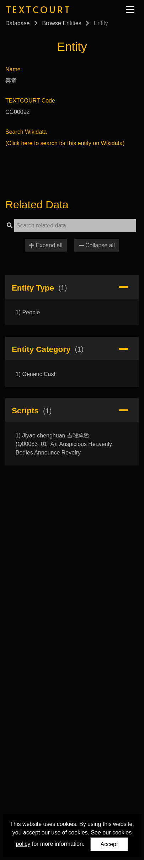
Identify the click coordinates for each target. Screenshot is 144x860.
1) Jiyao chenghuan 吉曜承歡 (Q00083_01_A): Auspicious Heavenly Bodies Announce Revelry (64, 444)
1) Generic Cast (35, 374)
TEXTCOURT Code (30, 101)
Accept (109, 844)
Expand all (45, 245)
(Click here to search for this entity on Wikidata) (64, 143)
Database (17, 23)
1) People (28, 312)
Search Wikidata (26, 132)
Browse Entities (61, 23)
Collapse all (97, 245)
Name (13, 69)
